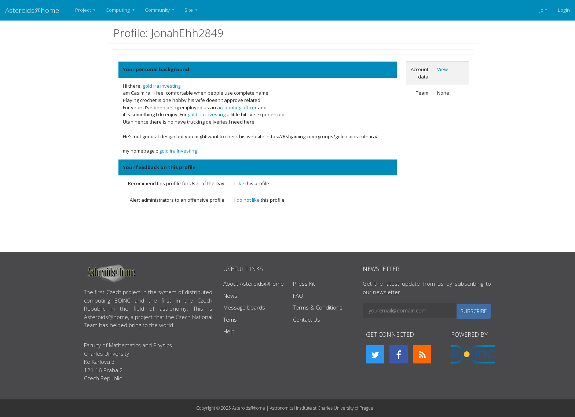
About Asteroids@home (253, 283)
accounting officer (237, 107)
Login (564, 10)
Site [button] (189, 10)
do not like (249, 200)
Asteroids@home (32, 10)
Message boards (244, 307)
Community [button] (158, 10)
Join (543, 10)
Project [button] (83, 10)
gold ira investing (161, 86)
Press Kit (304, 283)
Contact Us (306, 319)
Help (229, 331)
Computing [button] (118, 10)
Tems (230, 319)
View (442, 69)
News (230, 295)
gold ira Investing (178, 150)
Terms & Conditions (318, 307)
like (241, 183)
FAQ (298, 295)
